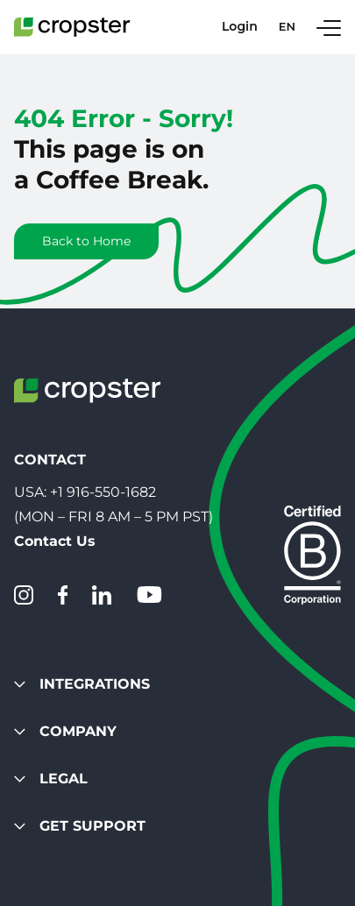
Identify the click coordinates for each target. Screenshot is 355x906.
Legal (51, 778)
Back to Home (86, 241)
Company (65, 731)
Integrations (82, 684)
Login (240, 26)
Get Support (80, 826)
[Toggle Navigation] (328, 27)
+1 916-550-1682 (103, 492)
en (287, 26)
